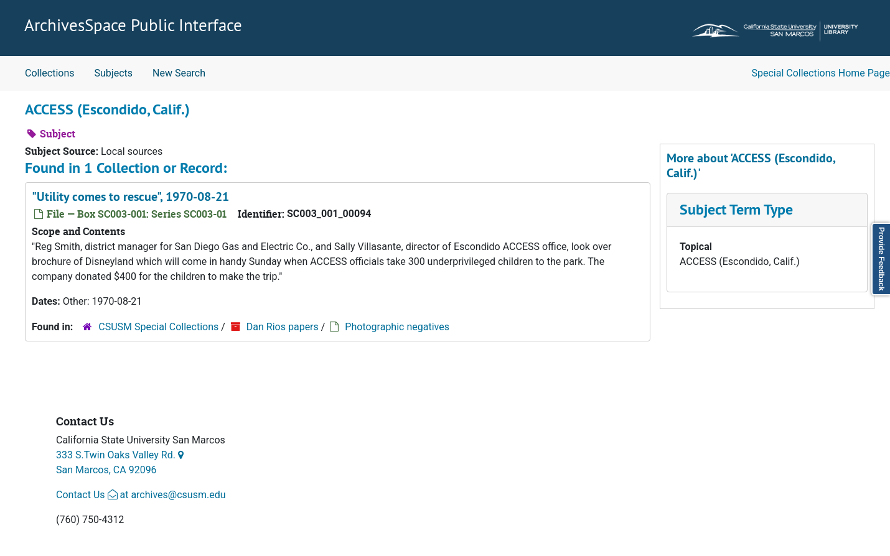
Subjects (114, 73)
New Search (178, 73)
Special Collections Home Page (821, 73)
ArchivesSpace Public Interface (133, 24)
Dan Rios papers (282, 327)
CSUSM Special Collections (158, 327)
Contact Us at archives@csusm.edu (140, 495)
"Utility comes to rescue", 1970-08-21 (130, 196)
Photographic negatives (397, 327)
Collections (50, 73)
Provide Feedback (881, 259)
